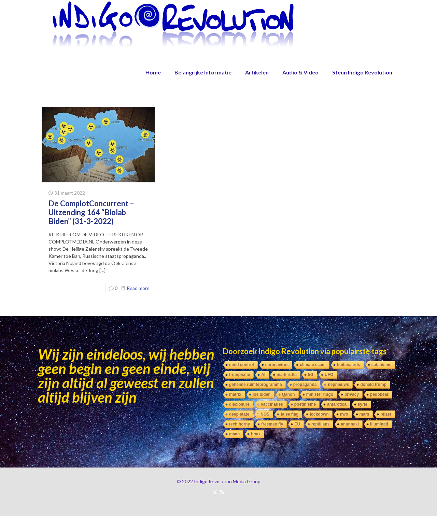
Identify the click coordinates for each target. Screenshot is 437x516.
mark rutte (287, 374)
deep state (239, 414)
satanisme (381, 364)
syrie (362, 404)
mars (364, 414)
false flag (289, 414)
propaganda (305, 384)
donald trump (373, 384)
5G (310, 374)
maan (234, 434)
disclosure (239, 404)
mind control (241, 364)
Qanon (288, 394)
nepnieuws (338, 384)
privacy (351, 394)
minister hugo (319, 394)
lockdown (319, 414)
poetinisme (305, 404)
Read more (138, 288)
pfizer (385, 414)
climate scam (312, 364)
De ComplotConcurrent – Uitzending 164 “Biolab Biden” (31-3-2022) (91, 212)
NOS (264, 414)
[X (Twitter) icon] (214, 492)
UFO (329, 374)
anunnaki (350, 424)
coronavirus (277, 364)
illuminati (379, 424)
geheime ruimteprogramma (255, 384)
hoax (255, 434)
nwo (344, 414)
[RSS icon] (222, 492)
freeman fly (272, 424)
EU (297, 424)
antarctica (337, 404)
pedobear (379, 394)
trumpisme (239, 374)
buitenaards (348, 364)
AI (263, 374)
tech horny (239, 424)
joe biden (262, 394)
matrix (235, 394)
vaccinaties (272, 404)
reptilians (320, 424)
